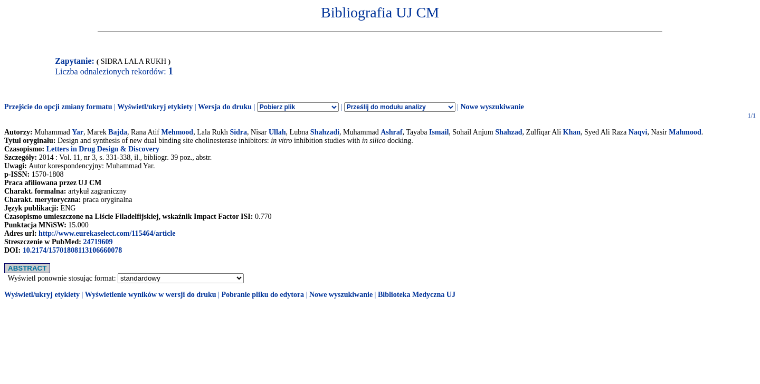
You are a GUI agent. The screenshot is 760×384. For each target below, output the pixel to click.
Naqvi (638, 132)
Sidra (238, 132)
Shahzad (508, 132)
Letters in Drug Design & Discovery (102, 149)
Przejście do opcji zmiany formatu (58, 107)
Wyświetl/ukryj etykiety (155, 107)
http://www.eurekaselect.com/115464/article (107, 233)
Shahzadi (324, 132)
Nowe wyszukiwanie (492, 107)
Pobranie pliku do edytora (262, 295)
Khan (572, 132)
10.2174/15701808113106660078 (72, 250)
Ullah (277, 132)
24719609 (97, 242)
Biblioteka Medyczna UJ (416, 295)
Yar (77, 132)
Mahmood (685, 132)
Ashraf (391, 132)
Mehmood (177, 132)
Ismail (439, 132)
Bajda (117, 132)
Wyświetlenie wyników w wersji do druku (150, 295)
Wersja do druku (225, 107)
